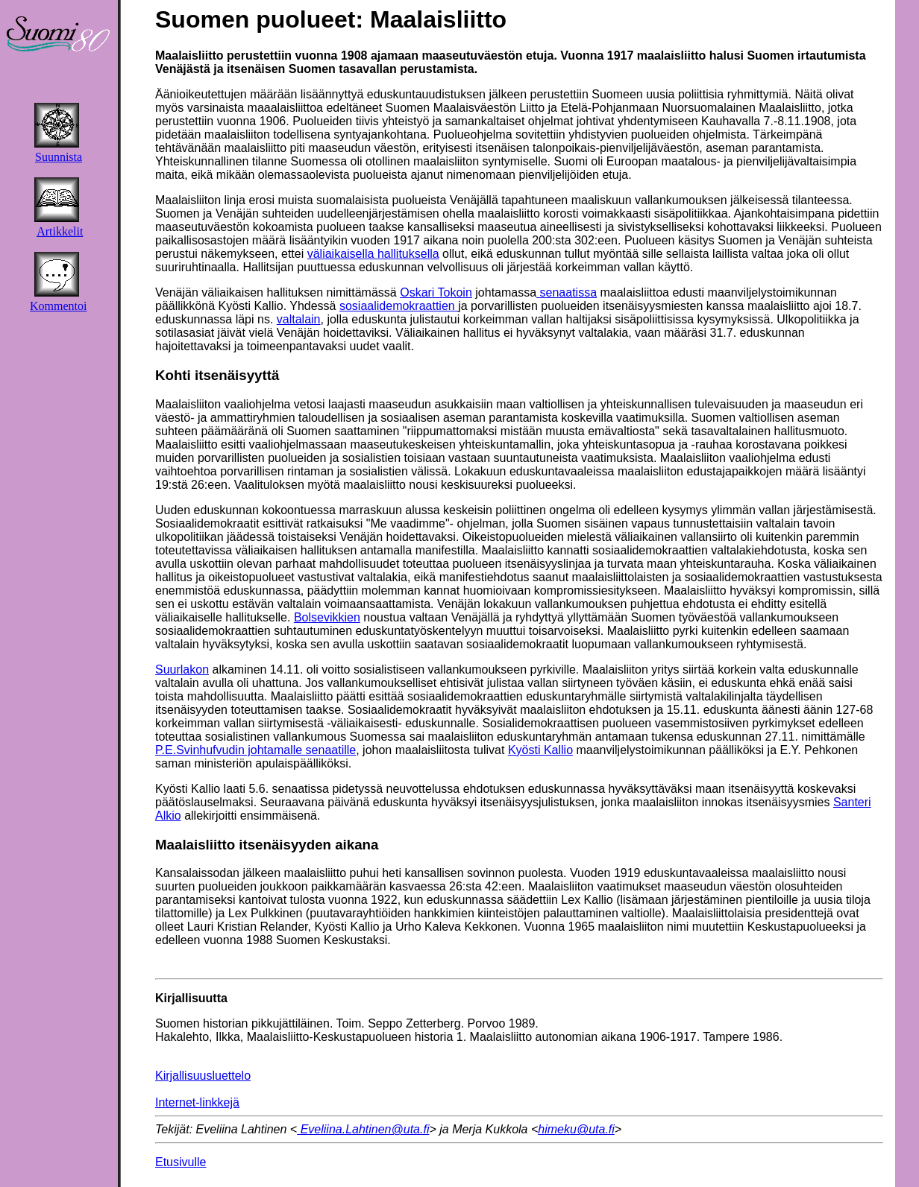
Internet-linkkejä (197, 1102)
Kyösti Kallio (540, 750)
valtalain (299, 319)
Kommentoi (58, 306)
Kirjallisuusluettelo (203, 1075)
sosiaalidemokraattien (398, 306)
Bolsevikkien (327, 617)
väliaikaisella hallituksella (373, 253)
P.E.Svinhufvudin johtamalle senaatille (255, 750)
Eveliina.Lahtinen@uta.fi (363, 1129)
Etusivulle (180, 1162)
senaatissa (566, 292)
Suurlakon (182, 669)
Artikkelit (60, 231)
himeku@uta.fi (576, 1129)
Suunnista (58, 157)
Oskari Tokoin (436, 292)
